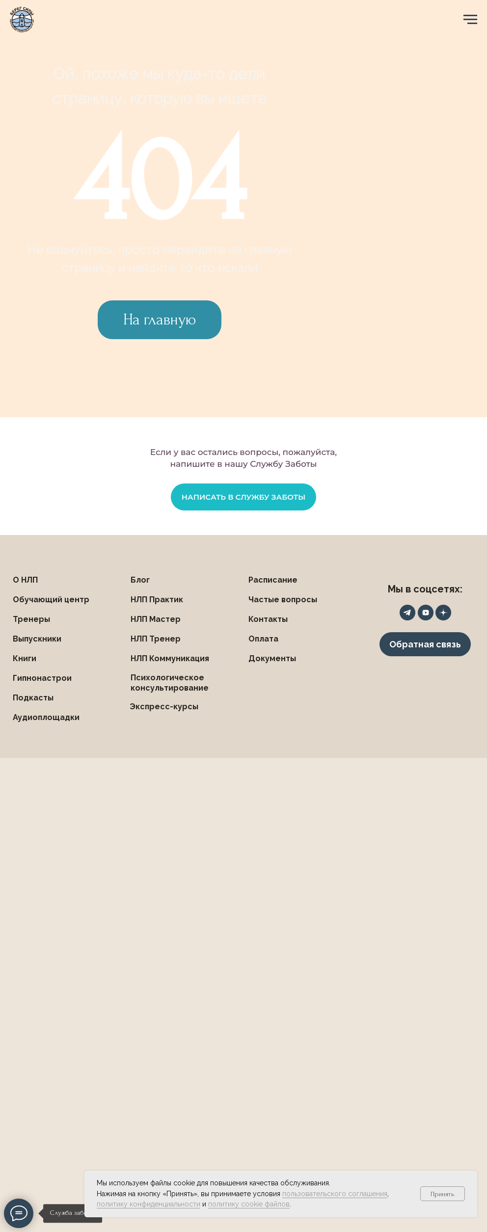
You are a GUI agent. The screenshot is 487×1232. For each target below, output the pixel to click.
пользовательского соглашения (334, 1194)
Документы (272, 658)
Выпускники (37, 638)
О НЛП (25, 580)
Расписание (273, 580)
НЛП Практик (157, 599)
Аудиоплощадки (46, 717)
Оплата (263, 638)
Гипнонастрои (42, 678)
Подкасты (33, 697)
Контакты (268, 619)
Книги (24, 658)
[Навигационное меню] (470, 20)
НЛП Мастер (156, 619)
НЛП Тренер (156, 638)
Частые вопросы (282, 599)
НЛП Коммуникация (170, 658)
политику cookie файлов (249, 1204)
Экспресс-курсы (164, 706)
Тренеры (31, 619)
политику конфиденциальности (148, 1204)
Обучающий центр (51, 599)
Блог (140, 580)
